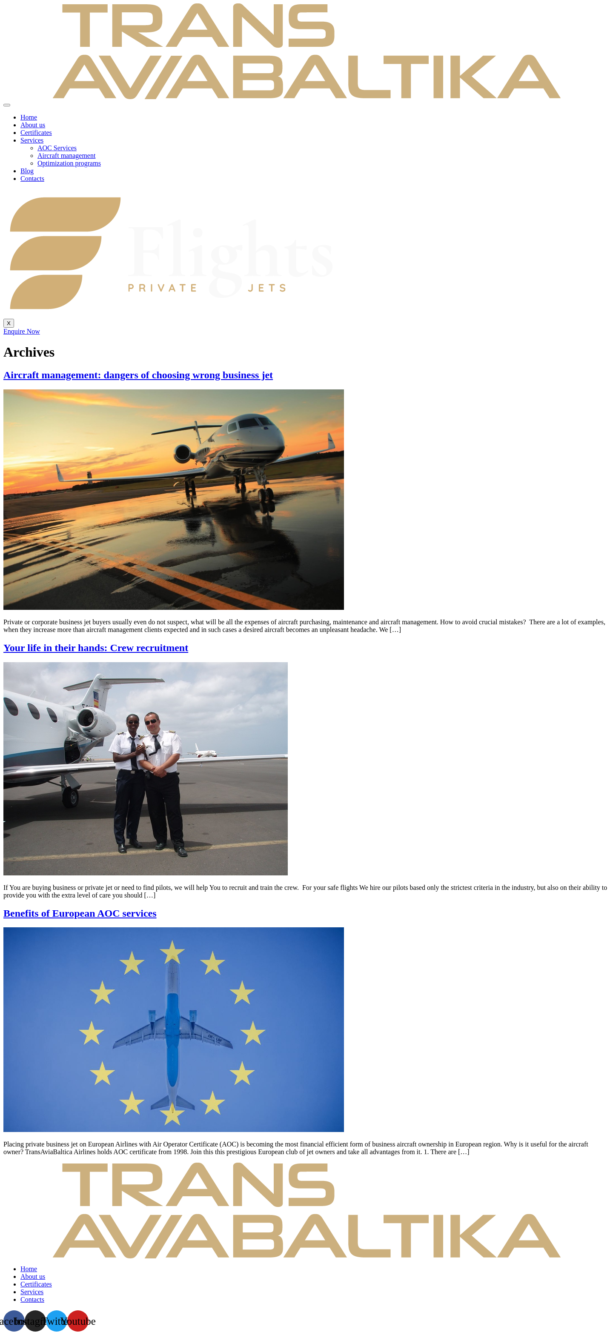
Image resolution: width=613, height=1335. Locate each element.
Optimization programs (69, 163)
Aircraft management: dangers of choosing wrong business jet (138, 374)
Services (31, 140)
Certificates (36, 132)
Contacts (32, 178)
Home (28, 117)
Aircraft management (66, 155)
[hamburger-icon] (6, 105)
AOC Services (57, 148)
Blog (27, 170)
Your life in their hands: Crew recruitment (95, 647)
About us (32, 125)
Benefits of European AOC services (80, 913)
